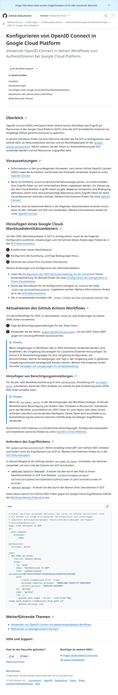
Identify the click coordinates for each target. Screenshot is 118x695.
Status (73, 680)
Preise (82, 680)
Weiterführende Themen (30, 616)
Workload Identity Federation (27, 497)
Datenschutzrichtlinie (15, 661)
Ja (11, 656)
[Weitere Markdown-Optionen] (37, 68)
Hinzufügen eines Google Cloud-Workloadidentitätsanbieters (35, 226)
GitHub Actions (14, 22)
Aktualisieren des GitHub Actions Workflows (47, 307)
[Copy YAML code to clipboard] (107, 506)
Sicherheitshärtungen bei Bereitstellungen (86, 22)
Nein (24, 656)
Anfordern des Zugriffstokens (30, 442)
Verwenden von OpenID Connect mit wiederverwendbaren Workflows (51, 624)
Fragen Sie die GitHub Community (79, 655)
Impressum (34, 680)
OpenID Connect (20, 175)
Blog (37, 683)
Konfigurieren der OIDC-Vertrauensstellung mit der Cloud (55, 274)
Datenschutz (61, 680)
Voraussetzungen (23, 160)
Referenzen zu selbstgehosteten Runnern (35, 629)
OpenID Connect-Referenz (71, 431)
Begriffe (48, 680)
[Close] (109, 5)
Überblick (16, 117)
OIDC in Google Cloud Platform (23, 25)
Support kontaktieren (72, 659)
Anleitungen (32, 22)
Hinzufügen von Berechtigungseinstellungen (41, 376)
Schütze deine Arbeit (51, 22)
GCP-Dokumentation (22, 243)
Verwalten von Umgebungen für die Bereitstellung (49, 366)
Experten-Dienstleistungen (19, 683)
